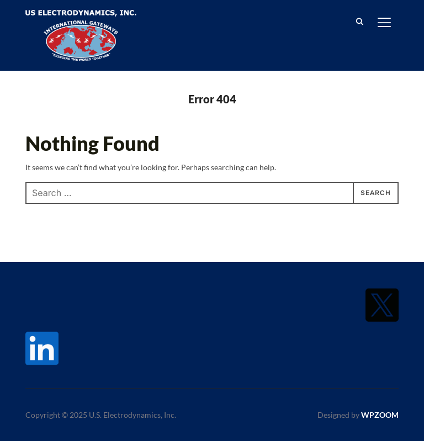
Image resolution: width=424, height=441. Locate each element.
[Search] (360, 21)
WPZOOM (380, 414)
